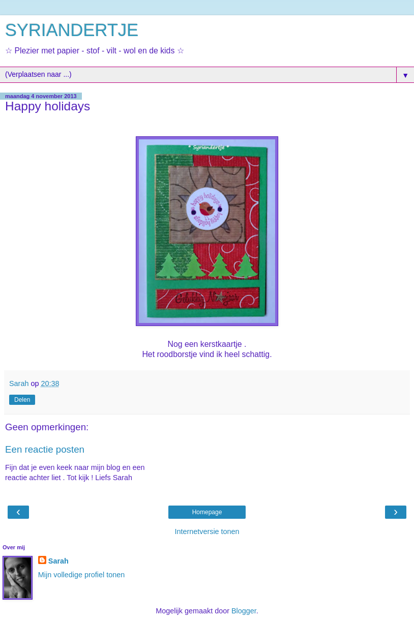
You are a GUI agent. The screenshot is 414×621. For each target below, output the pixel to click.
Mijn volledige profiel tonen (81, 575)
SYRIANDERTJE (71, 30)
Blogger (243, 611)
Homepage (207, 512)
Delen (22, 399)
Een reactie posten (44, 449)
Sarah (58, 561)
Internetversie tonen (206, 531)
